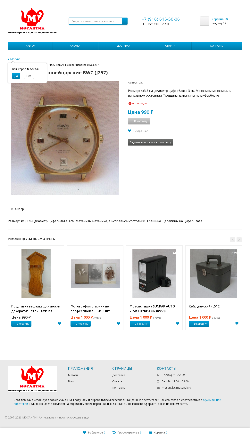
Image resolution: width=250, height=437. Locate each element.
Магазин (73, 375)
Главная (30, 45)
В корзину (20, 323)
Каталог (75, 45)
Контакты (216, 45)
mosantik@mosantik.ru (176, 387)
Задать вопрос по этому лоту (150, 142)
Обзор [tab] (17, 209)
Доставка (123, 45)
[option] (36, 287)
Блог (71, 381)
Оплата (170, 45)
